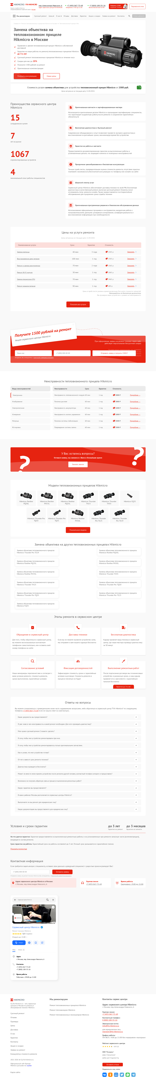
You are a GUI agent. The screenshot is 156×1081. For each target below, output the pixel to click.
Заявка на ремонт (108, 16)
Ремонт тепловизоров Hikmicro (62, 984)
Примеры (14, 995)
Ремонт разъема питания (28, 286)
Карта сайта (15, 1046)
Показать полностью (19, 823)
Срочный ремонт (40, 16)
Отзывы (66, 16)
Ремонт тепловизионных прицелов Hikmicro (68, 979)
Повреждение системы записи (65, 427)
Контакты (121, 16)
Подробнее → (135, 395)
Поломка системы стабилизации (66, 421)
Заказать (132, 252)
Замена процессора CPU (28, 279)
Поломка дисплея (60, 402)
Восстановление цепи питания (30, 259)
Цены (51, 16)
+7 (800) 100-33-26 (97, 5)
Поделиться (104, 1049)
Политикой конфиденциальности (61, 850)
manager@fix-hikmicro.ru (112, 1005)
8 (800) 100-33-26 (109, 994)
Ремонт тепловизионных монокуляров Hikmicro (69, 989)
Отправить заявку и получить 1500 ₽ (83, 353)
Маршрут (19, 916)
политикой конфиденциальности (43, 358)
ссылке (29, 1040)
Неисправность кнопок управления (67, 415)
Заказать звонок (78, 464)
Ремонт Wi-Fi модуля (26, 272)
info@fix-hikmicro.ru (110, 1000)
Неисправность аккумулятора (65, 408)
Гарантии (83, 16)
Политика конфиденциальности (78, 1066)
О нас (59, 16)
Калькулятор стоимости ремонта (24, 1028)
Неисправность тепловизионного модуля (69, 395)
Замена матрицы (25, 252)
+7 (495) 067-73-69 (75, 5)
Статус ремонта (138, 16)
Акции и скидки (94, 16)
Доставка (74, 16)
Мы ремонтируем (22, 16)
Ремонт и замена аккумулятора (31, 266)
